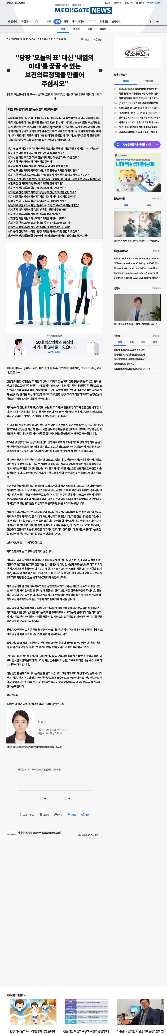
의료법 (76, 29)
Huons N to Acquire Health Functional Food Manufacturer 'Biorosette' (137, 268)
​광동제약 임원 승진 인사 (124, 364)
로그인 (107, 3)
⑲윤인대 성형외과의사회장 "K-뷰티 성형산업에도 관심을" (39, 227)
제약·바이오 (78, 21)
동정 (143, 342)
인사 (120, 342)
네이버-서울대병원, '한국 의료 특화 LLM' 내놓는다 (140, 132)
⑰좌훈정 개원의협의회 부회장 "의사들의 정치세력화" (37, 218)
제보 (86, 39)
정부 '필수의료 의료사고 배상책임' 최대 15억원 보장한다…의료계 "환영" (140, 117)
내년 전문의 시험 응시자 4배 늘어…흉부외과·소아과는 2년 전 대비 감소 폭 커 (140, 112)
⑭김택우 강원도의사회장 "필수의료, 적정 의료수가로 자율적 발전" (43, 205)
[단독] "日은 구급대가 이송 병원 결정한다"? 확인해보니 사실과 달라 (140, 103)
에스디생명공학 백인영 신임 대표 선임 (130, 359)
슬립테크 (116, 21)
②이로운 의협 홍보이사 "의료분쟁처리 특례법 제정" (36, 153)
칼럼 (126, 205)
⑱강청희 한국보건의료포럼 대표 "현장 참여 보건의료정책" (39, 223)
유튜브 (103, 29)
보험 (90, 29)
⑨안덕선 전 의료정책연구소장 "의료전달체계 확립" (35, 183)
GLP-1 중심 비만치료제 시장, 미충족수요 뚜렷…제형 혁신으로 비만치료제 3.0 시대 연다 (140, 127)
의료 (49, 21)
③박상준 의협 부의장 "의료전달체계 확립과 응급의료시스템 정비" (43, 157)
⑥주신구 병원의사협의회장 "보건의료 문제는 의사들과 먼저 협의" (43, 170)
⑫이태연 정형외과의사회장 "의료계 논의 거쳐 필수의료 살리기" (42, 196)
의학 (66, 21)
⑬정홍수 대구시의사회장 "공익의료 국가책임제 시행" (37, 201)
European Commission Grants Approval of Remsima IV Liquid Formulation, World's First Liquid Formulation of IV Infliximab (137, 272)
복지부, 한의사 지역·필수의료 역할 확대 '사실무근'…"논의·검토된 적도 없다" (140, 122)
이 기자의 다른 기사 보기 (88, 834)
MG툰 (148, 205)
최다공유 (149, 81)
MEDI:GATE (154, 3)
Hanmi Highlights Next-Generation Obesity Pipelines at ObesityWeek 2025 (137, 258)
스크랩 (46, 814)
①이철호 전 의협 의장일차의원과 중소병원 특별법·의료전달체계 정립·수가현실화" (53, 149)
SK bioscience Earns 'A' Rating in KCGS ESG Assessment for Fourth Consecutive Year (137, 263)
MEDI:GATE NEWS (83, 9)
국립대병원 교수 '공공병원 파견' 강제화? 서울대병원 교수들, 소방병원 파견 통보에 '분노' (140, 93)
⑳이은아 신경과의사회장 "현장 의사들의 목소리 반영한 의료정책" (43, 231)
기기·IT (91, 21)
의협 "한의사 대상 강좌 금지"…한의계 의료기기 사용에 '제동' (140, 98)
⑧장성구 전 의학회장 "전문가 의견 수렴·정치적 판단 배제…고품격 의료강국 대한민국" (54, 179)
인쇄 (60, 814)
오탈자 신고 (28, 814)
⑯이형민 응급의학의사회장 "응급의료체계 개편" (34, 214)
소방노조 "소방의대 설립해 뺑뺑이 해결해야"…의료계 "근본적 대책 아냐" (140, 88)
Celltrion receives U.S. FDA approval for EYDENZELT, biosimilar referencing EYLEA (137, 277)
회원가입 (117, 3)
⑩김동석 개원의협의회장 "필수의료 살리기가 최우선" (37, 188)
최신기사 (25, 21)
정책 (57, 21)
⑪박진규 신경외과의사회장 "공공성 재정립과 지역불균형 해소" (42, 192)
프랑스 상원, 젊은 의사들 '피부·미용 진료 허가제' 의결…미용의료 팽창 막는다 (140, 108)
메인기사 (12, 21)
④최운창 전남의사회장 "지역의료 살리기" (30, 162)
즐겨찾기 (140, 3)
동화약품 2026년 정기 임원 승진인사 (129, 354)
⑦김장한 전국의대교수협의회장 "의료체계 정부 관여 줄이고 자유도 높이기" (48, 175)
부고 (155, 342)
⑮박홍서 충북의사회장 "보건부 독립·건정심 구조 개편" (37, 209)
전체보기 (155, 198)
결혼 (131, 342)
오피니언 (104, 21)
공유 (100, 39)
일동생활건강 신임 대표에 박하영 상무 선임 (132, 369)
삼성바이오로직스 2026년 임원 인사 (129, 349)
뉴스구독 (128, 3)
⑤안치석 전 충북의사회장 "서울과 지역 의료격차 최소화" (38, 166)
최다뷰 (126, 81)
